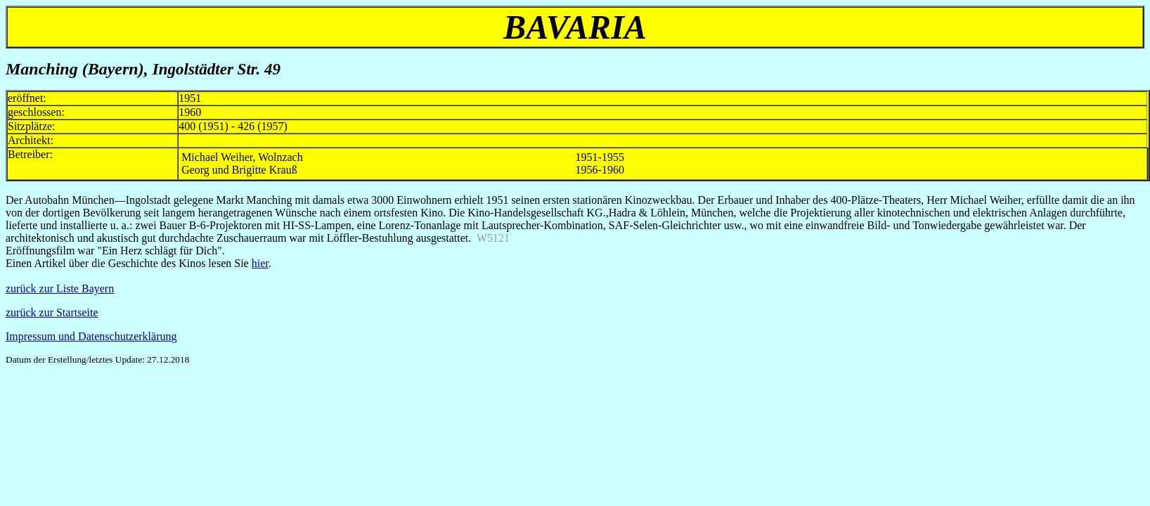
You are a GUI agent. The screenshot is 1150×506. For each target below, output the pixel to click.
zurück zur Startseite (52, 312)
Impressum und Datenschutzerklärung (91, 336)
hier (260, 263)
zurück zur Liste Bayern (60, 288)
